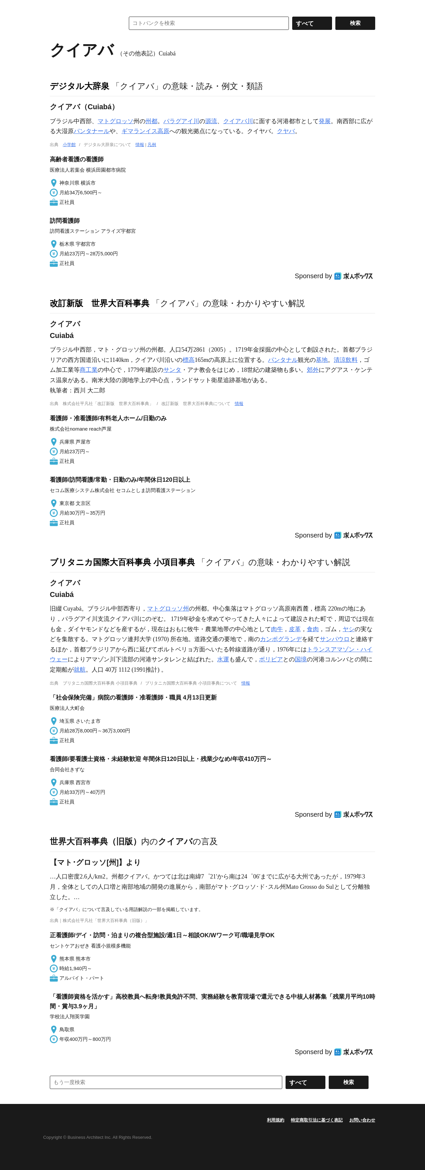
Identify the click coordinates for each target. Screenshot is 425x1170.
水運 (223, 659)
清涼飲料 (346, 360)
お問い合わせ (362, 1120)
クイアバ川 (238, 121)
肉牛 (277, 629)
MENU (56, 6)
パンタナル (283, 360)
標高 (189, 360)
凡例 (151, 144)
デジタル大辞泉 (79, 86)
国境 (301, 659)
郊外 (313, 370)
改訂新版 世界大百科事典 (99, 303)
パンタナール (92, 131)
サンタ (172, 370)
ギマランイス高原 (145, 131)
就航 (80, 669)
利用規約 (275, 1120)
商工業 (89, 370)
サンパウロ (335, 639)
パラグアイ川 (181, 121)
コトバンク (83, 23)
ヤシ (349, 629)
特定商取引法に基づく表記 (317, 1120)
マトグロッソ (115, 121)
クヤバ (286, 131)
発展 (325, 121)
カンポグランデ (281, 639)
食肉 (313, 629)
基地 (322, 360)
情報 (139, 144)
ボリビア (271, 659)
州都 (151, 121)
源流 (211, 121)
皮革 (295, 629)
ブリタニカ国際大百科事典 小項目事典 (122, 562)
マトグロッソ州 (168, 608)
